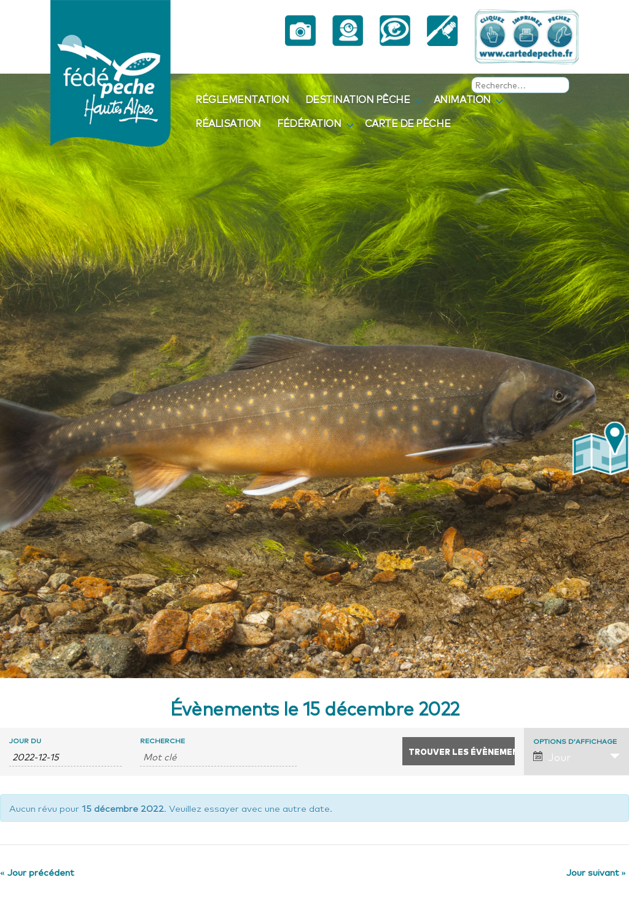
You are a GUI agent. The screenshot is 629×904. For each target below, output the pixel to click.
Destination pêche (357, 99)
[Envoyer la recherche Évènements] (458, 751)
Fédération (309, 122)
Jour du (25, 740)
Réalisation (228, 122)
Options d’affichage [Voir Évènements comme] (575, 741)
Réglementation (242, 99)
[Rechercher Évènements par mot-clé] (218, 757)
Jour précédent (37, 871)
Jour (552, 756)
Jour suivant (596, 871)
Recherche (162, 740)
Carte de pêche (407, 122)
